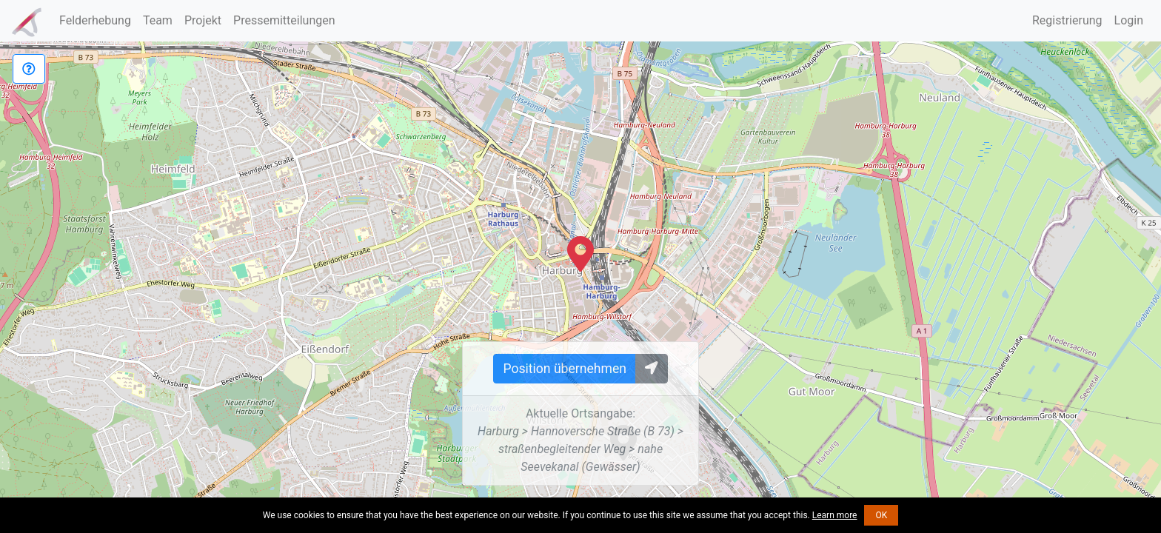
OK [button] (881, 515)
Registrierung (1067, 20)
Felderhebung (95, 20)
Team (158, 20)
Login (1128, 20)
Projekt (202, 20)
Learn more (834, 515)
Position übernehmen (564, 368)
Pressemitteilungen (284, 20)
